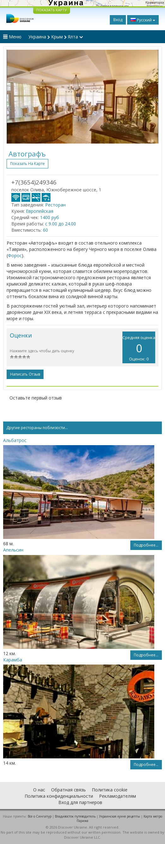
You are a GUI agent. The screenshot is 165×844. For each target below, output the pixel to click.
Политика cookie (109, 790)
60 (45, 230)
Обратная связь (68, 790)
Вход (117, 19)
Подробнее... (146, 545)
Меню (12, 37)
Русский (143, 20)
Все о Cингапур (39, 816)
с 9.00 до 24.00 (60, 224)
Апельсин (13, 550)
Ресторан (55, 205)
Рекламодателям (117, 796)
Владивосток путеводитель (75, 816)
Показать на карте (27, 163)
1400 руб (49, 217)
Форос (15, 255)
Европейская (39, 211)
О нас (39, 790)
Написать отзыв (25, 374)
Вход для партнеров (80, 802)
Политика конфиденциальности (59, 796)
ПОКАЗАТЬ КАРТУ (51, 10)
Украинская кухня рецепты (119, 816)
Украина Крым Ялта (55, 37)
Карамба (12, 660)
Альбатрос (15, 440)
